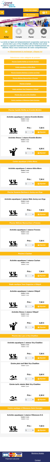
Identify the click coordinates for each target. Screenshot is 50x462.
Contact (38, 460)
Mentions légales (37, 453)
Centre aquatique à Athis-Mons (25, 67)
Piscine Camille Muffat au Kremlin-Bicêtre (25, 61)
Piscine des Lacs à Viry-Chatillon (25, 95)
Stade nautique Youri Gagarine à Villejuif (25, 89)
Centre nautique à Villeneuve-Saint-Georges (25, 100)
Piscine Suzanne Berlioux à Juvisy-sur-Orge (25, 72)
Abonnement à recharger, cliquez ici (26, 52)
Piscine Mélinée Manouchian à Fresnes (25, 78)
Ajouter (43, 132)
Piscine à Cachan (25, 83)
